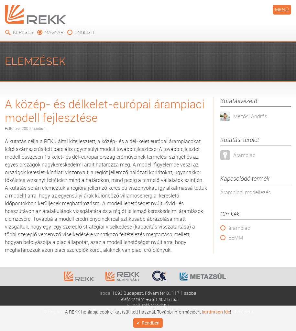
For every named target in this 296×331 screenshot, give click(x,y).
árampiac (239, 228)
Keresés (23, 32)
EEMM (235, 237)
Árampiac (244, 155)
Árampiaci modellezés (245, 192)
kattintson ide (216, 311)
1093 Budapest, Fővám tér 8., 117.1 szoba (154, 293)
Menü (282, 9)
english (84, 32)
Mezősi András (250, 116)
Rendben (150, 322)
